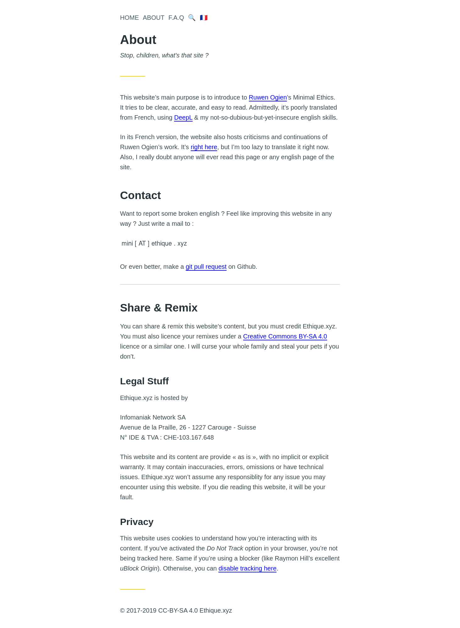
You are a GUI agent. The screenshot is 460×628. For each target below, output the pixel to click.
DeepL (183, 117)
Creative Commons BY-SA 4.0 (285, 336)
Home (129, 17)
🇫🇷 (204, 17)
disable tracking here (247, 568)
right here (204, 146)
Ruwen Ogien (268, 97)
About (154, 17)
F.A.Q (176, 17)
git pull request (206, 266)
